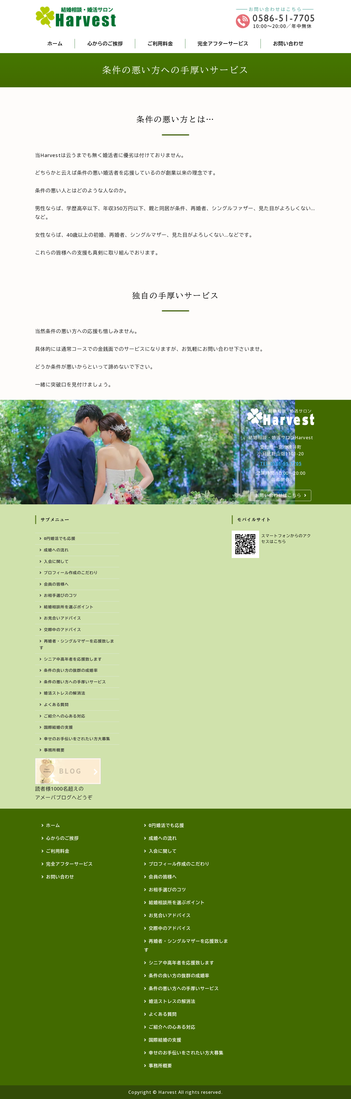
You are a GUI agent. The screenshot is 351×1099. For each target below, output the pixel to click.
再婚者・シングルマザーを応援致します (76, 644)
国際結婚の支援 (58, 727)
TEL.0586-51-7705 (280, 464)
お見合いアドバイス (62, 618)
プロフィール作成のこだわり (71, 572)
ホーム (55, 43)
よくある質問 (56, 704)
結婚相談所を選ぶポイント (69, 606)
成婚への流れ (56, 550)
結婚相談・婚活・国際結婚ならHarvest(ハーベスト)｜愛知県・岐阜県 (76, 17)
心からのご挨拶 (105, 43)
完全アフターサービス (223, 43)
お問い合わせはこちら (278, 495)
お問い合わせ (288, 43)
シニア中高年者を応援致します (73, 659)
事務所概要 (54, 750)
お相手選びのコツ (60, 595)
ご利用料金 (160, 43)
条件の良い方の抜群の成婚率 (71, 670)
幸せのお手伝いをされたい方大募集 (77, 738)
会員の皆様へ (56, 584)
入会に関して (56, 561)
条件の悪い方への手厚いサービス (75, 681)
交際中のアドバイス (62, 629)
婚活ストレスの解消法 (64, 693)
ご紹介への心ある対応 (64, 716)
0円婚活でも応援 (59, 538)
